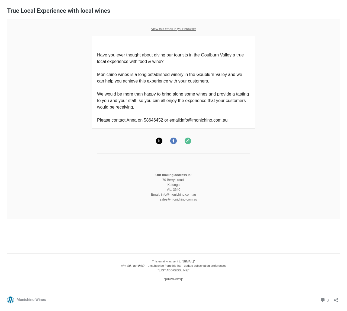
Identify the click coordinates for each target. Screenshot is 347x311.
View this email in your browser (173, 29)
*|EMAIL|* (188, 261)
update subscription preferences (205, 265)
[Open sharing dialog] (336, 298)
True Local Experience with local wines (58, 10)
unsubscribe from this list (164, 265)
